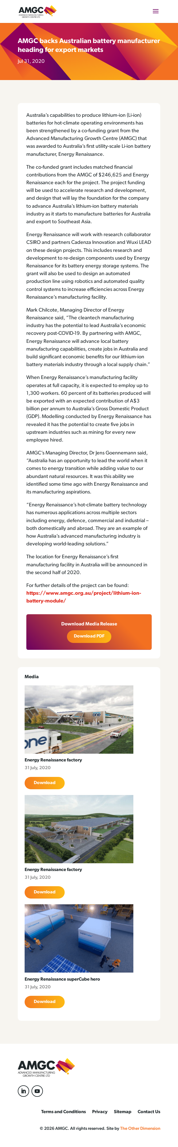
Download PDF (89, 636)
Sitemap (122, 1112)
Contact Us (149, 1112)
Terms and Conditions (63, 1112)
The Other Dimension (140, 1129)
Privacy (100, 1112)
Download (45, 783)
